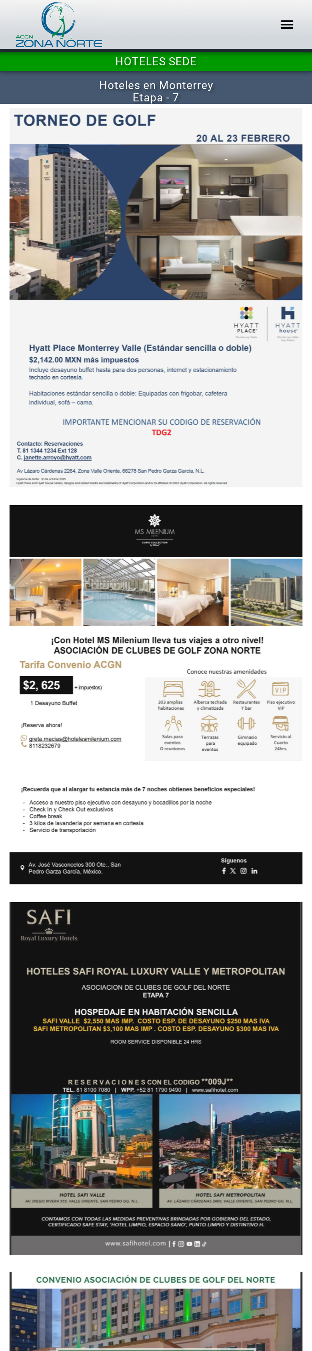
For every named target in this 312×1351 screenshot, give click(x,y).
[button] (287, 24)
